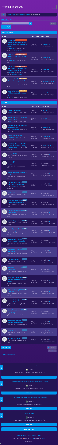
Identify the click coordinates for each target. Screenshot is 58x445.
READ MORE (29, 377)
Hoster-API (11, 192)
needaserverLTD (47, 82)
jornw (10, 112)
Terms (39, 435)
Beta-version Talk (17, 50)
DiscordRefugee (14, 129)
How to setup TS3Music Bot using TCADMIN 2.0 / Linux (17, 81)
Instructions (6, 20)
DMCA (34, 435)
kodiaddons (46, 145)
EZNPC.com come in (14, 111)
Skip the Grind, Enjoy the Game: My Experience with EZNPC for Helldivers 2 (30, 382)
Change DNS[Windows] (15, 154)
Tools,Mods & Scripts (17, 75)
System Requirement (15, 221)
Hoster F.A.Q (12, 330)
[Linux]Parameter (13, 259)
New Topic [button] (6, 27)
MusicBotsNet (13, 148)
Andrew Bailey (13, 85)
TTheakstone (14, 186)
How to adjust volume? (15, 136)
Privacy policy (27, 435)
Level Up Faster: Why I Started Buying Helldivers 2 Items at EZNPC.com (30, 398)
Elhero (11, 97)
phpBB (43, 438)
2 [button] (52, 351)
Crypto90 (13, 48)
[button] (55, 351)
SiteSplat (31, 438)
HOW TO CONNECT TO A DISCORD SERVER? (17, 56)
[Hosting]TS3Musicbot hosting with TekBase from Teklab (17, 280)
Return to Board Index (8, 355)
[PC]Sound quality (14, 338)
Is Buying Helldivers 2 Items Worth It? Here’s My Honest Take (30, 366)
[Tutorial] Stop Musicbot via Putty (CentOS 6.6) (17, 93)
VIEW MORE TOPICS (29, 429)
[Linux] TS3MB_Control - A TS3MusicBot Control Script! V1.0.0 (17, 69)
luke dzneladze (13, 137)
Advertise (19, 435)
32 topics (53, 23)
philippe (11, 73)
